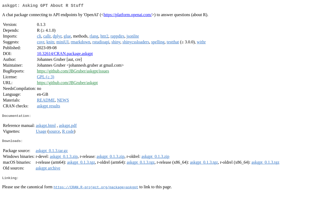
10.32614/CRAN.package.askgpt (65, 54)
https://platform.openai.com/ (128, 15)
